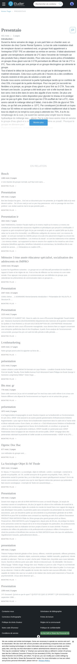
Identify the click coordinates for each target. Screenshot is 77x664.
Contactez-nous (8, 611)
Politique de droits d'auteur (12, 622)
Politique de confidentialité (50, 628)
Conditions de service (10, 633)
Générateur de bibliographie (51, 611)
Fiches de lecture (46, 617)
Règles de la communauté (50, 622)
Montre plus (38, 122)
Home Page (6, 11)
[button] (4, 4)
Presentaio (20, 11)
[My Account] (72, 4)
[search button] (60, 4)
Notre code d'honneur (10, 628)
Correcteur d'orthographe (11, 617)
